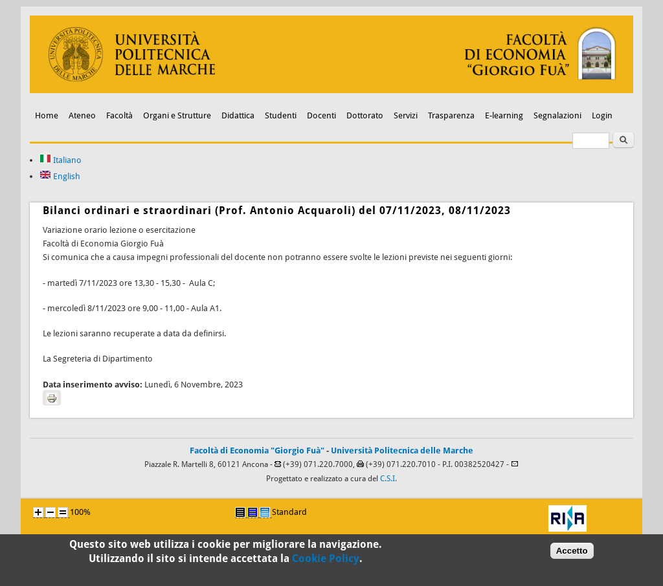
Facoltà (119, 115)
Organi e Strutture (177, 115)
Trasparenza (451, 115)
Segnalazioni (557, 115)
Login (602, 115)
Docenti (321, 115)
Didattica (237, 115)
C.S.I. (388, 478)
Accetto (572, 554)
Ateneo (82, 115)
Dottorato (364, 115)
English (59, 176)
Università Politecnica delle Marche (402, 450)
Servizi (406, 115)
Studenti (281, 115)
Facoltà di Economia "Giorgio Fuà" (257, 450)
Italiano (60, 160)
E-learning (504, 115)
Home (46, 115)
